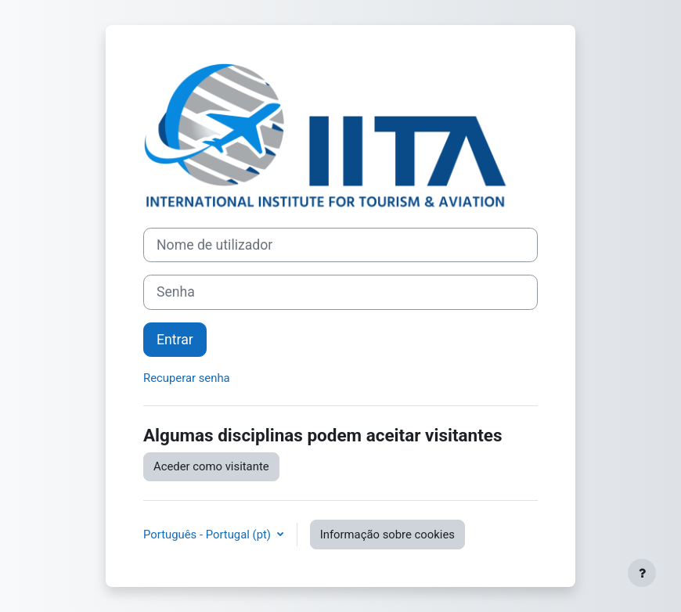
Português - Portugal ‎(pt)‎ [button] (208, 534)
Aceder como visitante (211, 466)
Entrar (175, 339)
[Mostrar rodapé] (642, 573)
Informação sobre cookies (387, 534)
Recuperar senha (186, 378)
